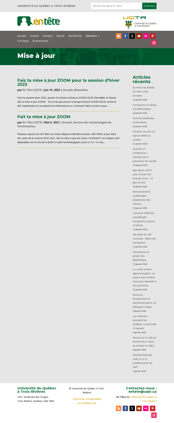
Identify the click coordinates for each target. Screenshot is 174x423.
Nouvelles (81, 90)
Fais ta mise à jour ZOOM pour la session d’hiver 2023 (68, 82)
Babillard (91, 36)
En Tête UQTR (32, 90)
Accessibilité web (87, 403)
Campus (48, 36)
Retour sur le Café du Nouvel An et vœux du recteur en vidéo (144, 341)
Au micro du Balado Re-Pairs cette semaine (143, 91)
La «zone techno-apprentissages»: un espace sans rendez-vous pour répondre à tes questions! (144, 277)
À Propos (23, 41)
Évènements (40, 41)
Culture (34, 36)
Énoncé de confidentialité (87, 399)
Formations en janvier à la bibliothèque (141, 256)
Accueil (21, 36)
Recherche (75, 36)
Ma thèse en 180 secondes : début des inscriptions (144, 238)
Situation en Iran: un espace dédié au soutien (144, 135)
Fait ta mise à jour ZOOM (43, 116)
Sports (60, 36)
